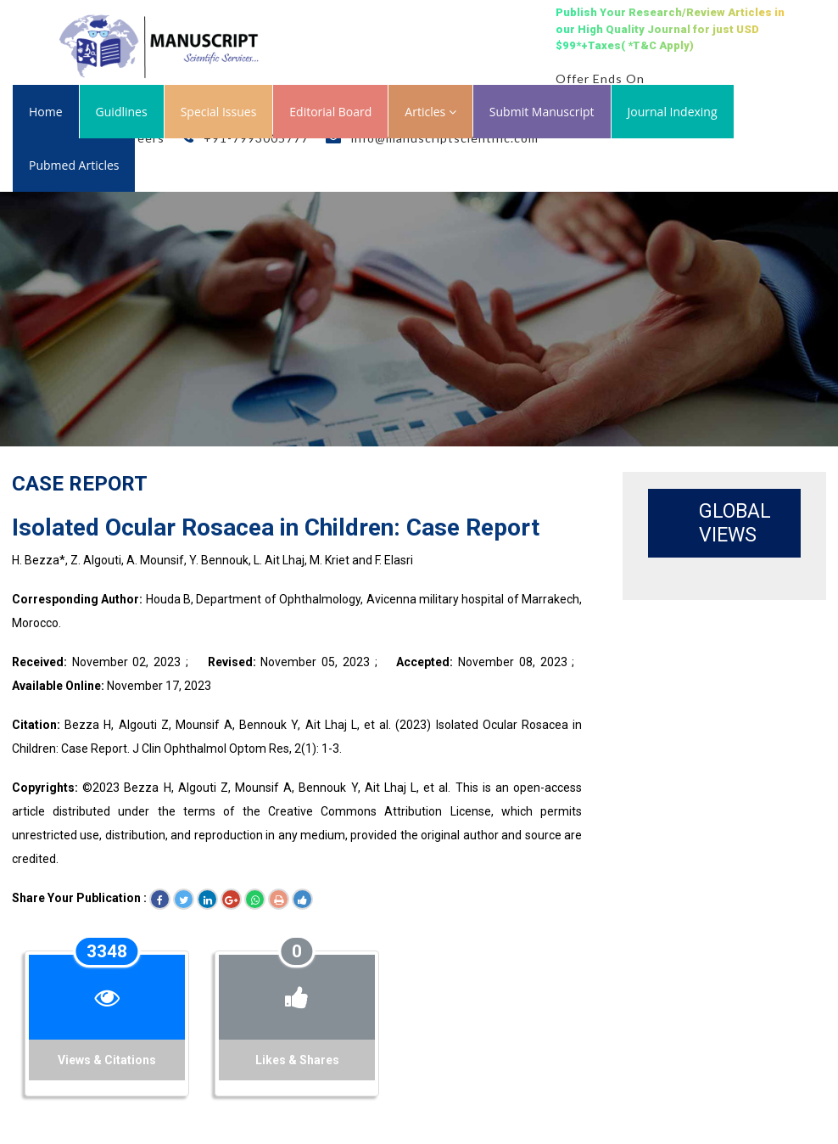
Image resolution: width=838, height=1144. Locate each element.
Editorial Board (330, 112)
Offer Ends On (600, 78)
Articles (430, 112)
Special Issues (219, 112)
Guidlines (122, 112)
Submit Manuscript (542, 112)
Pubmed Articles (74, 165)
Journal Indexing (673, 112)
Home (46, 112)
